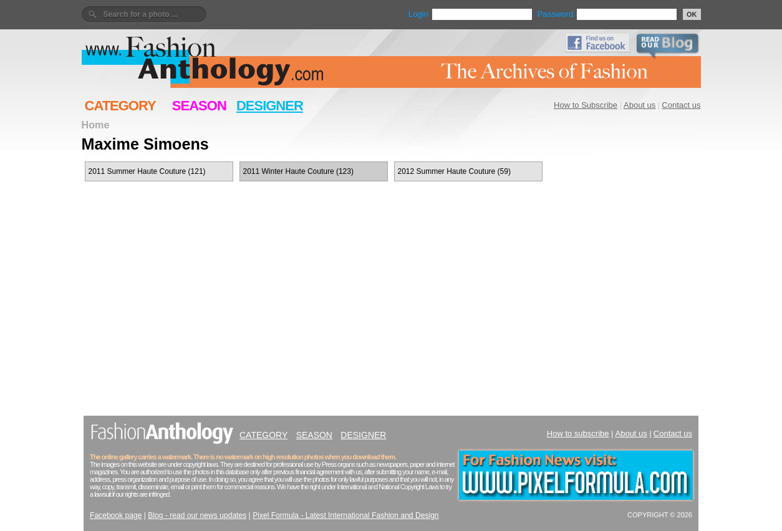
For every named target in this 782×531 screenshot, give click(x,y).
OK (692, 14)
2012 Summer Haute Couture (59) (454, 171)
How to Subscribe (585, 105)
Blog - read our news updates (197, 515)
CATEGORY (120, 105)
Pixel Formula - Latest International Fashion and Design (345, 515)
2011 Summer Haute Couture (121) (147, 171)
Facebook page (116, 515)
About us (639, 105)
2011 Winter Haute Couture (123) (298, 171)
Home (96, 124)
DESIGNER (269, 105)
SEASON (199, 105)
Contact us (681, 105)
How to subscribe (578, 433)
